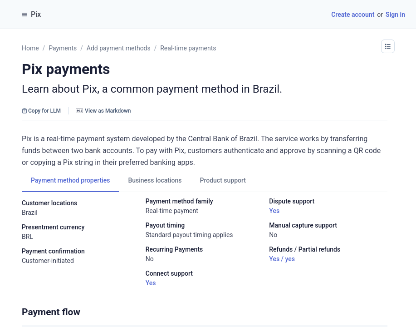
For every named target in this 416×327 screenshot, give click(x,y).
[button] (388, 46)
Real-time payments (188, 48)
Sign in (395, 14)
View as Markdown (103, 110)
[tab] (70, 180)
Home (30, 48)
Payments (63, 48)
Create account (352, 14)
